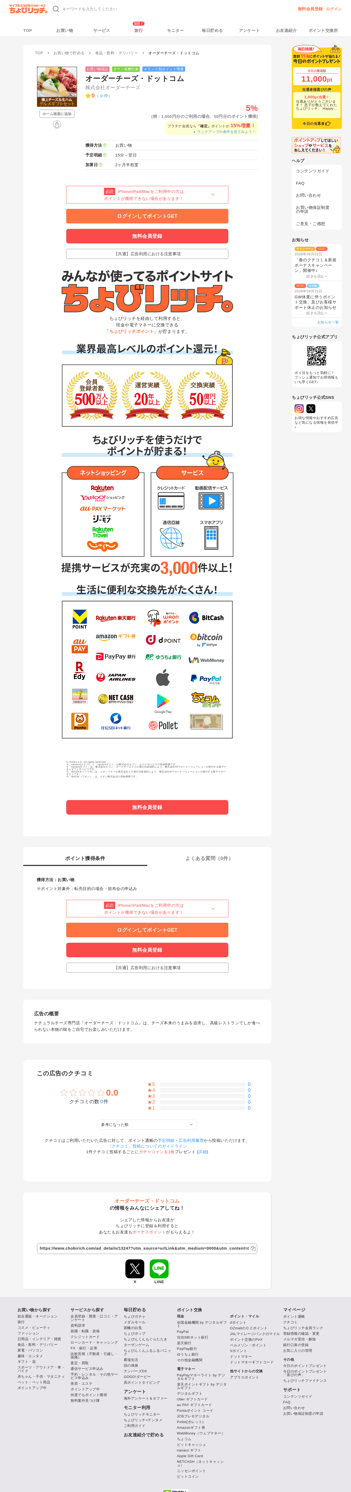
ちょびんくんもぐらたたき (146, 1339)
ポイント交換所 (323, 30)
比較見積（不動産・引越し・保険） (94, 1355)
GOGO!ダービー (137, 1377)
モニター (175, 30)
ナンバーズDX (135, 1371)
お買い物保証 (97, 69)
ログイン (334, 9)
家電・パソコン (30, 1350)
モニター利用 (137, 1408)
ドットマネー (241, 1356)
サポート (292, 1390)
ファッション (28, 1333)
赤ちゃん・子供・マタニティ (41, 1376)
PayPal (183, 1332)
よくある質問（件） (209, 858)
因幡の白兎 (133, 1328)
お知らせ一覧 (328, 322)
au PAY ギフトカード (194, 1405)
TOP (28, 30)
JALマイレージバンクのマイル (255, 1334)
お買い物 (64, 30)
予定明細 (166, 1140)
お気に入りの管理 (297, 1351)
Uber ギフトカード (192, 1399)
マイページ (294, 1310)
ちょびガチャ (135, 1316)
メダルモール (135, 1322)
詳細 (202, 1151)
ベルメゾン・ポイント (248, 1345)
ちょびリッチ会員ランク (303, 1328)
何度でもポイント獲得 (89, 1395)
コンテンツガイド (312, 171)
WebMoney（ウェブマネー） (201, 1433)
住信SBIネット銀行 (193, 1337)
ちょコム (184, 1439)
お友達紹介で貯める (144, 1435)
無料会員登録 (310, 9)
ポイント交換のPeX (246, 1339)
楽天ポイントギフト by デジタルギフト (202, 1386)
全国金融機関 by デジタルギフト (202, 1324)
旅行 (138, 30)
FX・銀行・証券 (84, 1348)
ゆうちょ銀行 (188, 1354)
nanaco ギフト (189, 1450)
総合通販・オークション (38, 1316)
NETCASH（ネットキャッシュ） (200, 1463)
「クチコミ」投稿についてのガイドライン (147, 1146)
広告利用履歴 (191, 1140)
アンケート (249, 30)
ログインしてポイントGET (147, 216)
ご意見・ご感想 (310, 223)
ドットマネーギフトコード (252, 1362)
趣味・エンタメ (30, 1356)
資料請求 (78, 1325)
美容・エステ (81, 1383)
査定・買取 (80, 1363)
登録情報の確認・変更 (301, 1334)
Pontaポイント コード (195, 1411)
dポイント (238, 1322)
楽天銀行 (184, 1343)
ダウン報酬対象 (126, 69)
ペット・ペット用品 (34, 1382)
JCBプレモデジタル (193, 1416)
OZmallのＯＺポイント (249, 1328)
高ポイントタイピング (142, 1382)
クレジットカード (85, 1337)
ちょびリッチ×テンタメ (143, 1420)
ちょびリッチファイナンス (305, 1381)
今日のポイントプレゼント (305, 1366)
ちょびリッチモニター (142, 1414)
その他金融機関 (190, 1360)
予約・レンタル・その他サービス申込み (94, 1376)
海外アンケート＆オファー (146, 1398)
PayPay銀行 (187, 1349)
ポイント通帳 (294, 1316)
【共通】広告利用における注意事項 (147, 254)
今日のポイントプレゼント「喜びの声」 (305, 1373)
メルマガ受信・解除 (299, 1339)
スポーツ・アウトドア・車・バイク (41, 1369)
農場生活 (131, 1360)
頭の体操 (131, 1365)
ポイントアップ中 (32, 1388)
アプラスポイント (244, 1377)
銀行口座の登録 (296, 1345)
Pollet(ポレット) (190, 1422)
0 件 (104, 95)
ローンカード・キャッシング (94, 1342)
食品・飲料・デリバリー (38, 1345)
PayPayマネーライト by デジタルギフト (201, 1377)
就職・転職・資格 (85, 1331)
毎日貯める (212, 30)
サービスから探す (87, 1310)
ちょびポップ (135, 1334)
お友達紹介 (286, 30)
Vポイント (238, 1351)
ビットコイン (188, 1476)
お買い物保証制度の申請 (312, 209)
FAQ (300, 183)
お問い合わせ (308, 195)
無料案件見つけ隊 (85, 1401)
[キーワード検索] (130, 9)
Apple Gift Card (190, 1456)
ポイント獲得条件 (85, 858)
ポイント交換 (189, 1310)
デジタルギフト (190, 1393)
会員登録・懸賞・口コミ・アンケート (94, 1318)
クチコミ (290, 1322)
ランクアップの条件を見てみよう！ (224, 132)
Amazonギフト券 (191, 1428)
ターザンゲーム (136, 1345)
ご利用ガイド (135, 1426)
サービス (101, 30)
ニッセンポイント (191, 1471)
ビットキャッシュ (191, 1445)
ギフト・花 (27, 1362)
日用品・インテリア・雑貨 (39, 1339)
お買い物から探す (34, 1310)
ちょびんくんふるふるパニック (147, 1352)
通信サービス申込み (87, 1369)
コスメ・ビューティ (34, 1328)
